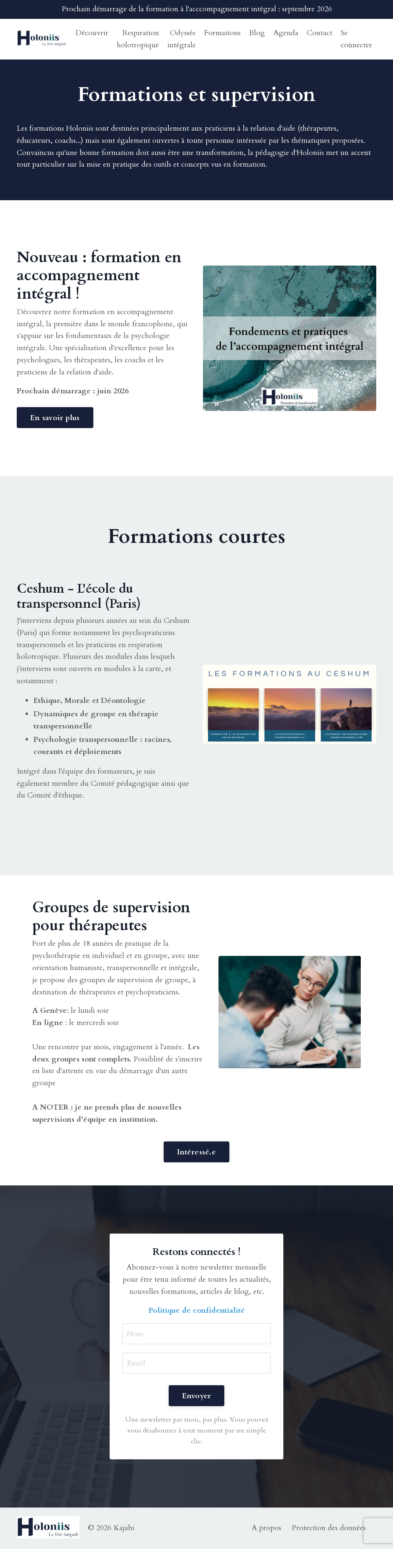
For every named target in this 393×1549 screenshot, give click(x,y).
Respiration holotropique (138, 39)
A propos (266, 1528)
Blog (257, 33)
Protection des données (329, 1528)
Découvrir (91, 33)
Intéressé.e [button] (196, 1152)
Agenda (285, 33)
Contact (319, 33)
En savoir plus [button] (55, 418)
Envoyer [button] (196, 1396)
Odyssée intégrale (181, 39)
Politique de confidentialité (197, 1310)
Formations (222, 33)
